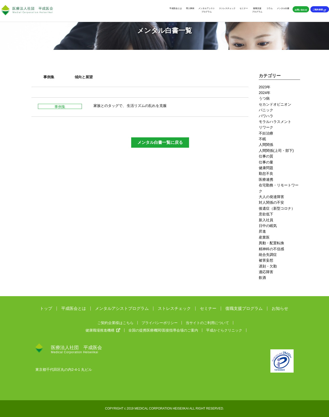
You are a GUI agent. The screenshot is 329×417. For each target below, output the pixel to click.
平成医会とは (175, 8)
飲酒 (262, 278)
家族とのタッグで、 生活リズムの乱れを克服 (130, 106)
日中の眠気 (268, 226)
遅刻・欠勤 (268, 266)
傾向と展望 (84, 77)
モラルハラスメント (275, 122)
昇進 (262, 231)
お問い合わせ (301, 10)
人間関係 (266, 145)
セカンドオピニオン (275, 104)
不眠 (262, 139)
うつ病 (264, 98)
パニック (266, 110)
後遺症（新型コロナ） (277, 208)
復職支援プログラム (257, 10)
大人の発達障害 (271, 197)
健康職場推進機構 (102, 330)
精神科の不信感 (271, 249)
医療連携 (266, 179)
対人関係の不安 (271, 202)
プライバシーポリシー (160, 323)
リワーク (266, 127)
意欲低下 (266, 214)
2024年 (264, 93)
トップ (46, 308)
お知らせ (280, 308)
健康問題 (266, 168)
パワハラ (266, 116)
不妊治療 (266, 133)
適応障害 (266, 272)
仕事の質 (266, 156)
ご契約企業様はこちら (115, 323)
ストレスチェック (227, 8)
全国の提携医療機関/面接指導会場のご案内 (163, 330)
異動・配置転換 (271, 243)
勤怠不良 (266, 173)
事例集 (48, 77)
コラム (270, 8)
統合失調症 (268, 255)
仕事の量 (266, 162)
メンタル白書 (283, 8)
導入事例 (190, 8)
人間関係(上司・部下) (276, 150)
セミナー (244, 8)
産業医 (264, 237)
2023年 (264, 87)
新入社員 (266, 220)
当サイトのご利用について (207, 323)
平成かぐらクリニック (224, 330)
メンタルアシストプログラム (206, 10)
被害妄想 (266, 260)
